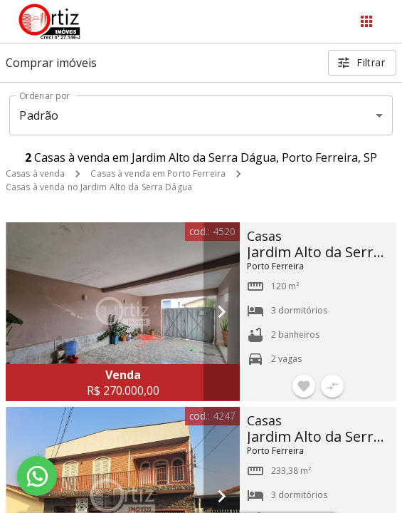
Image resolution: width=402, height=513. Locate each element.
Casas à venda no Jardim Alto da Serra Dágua (99, 187)
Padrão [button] (38, 115)
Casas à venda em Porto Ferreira (158, 173)
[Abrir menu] (366, 21)
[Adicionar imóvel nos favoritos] (303, 386)
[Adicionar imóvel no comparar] (332, 386)
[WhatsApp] (37, 476)
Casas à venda (35, 173)
